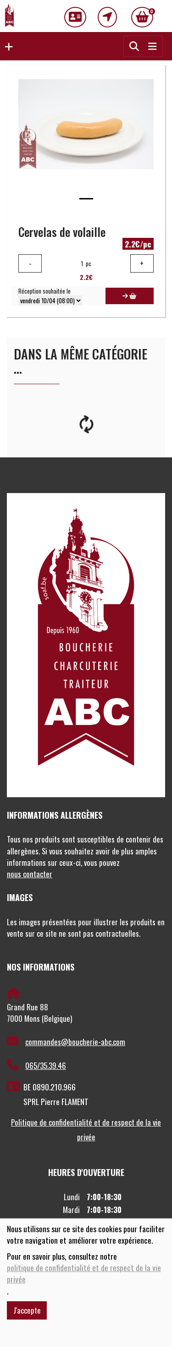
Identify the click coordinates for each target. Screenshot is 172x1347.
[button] (6, 46)
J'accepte (27, 1310)
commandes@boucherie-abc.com (66, 1041)
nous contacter (29, 874)
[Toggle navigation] (152, 46)
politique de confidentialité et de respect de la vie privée (84, 1273)
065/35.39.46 (36, 1065)
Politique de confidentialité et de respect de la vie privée (86, 1129)
